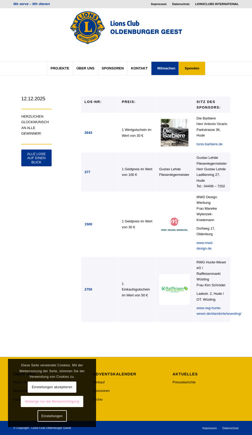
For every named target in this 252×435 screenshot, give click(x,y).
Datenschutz (180, 4)
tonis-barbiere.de (210, 144)
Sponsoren (101, 391)
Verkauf (99, 382)
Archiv (97, 399)
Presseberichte (184, 382)
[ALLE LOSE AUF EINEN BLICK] (36, 158)
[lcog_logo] (126, 34)
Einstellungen (52, 416)
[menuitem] (159, 4)
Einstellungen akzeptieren (52, 387)
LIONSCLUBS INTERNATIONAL (217, 4)
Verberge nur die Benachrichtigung (52, 401)
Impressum (159, 4)
